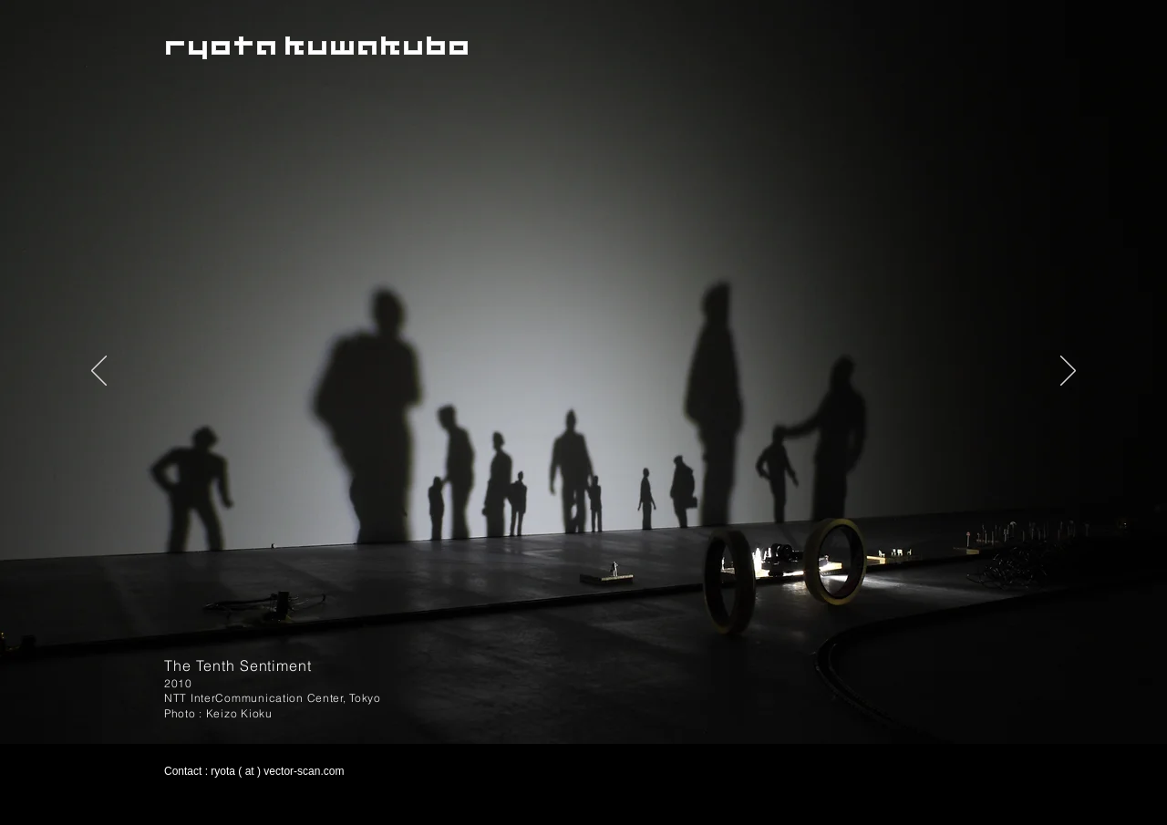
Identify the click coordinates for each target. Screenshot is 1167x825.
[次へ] (1068, 372)
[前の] (99, 372)
